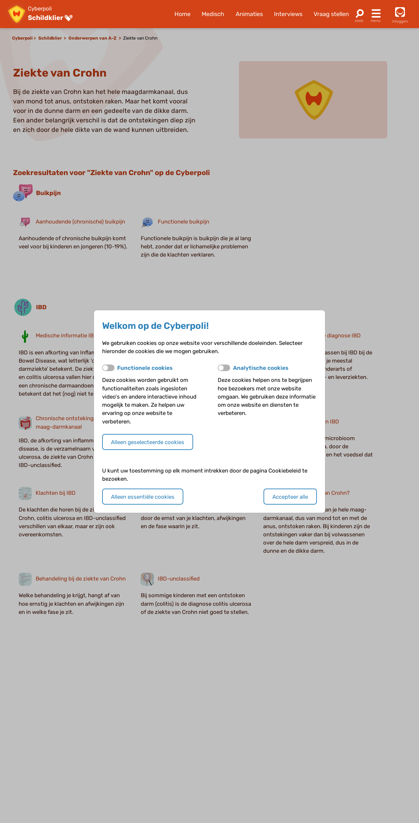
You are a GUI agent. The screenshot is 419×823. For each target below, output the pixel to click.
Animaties (249, 14)
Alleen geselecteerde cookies (147, 442)
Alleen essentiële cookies (142, 496)
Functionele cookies (145, 368)
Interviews (288, 14)
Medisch (213, 14)
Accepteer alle (290, 496)
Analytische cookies (260, 368)
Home (182, 14)
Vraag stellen (331, 14)
